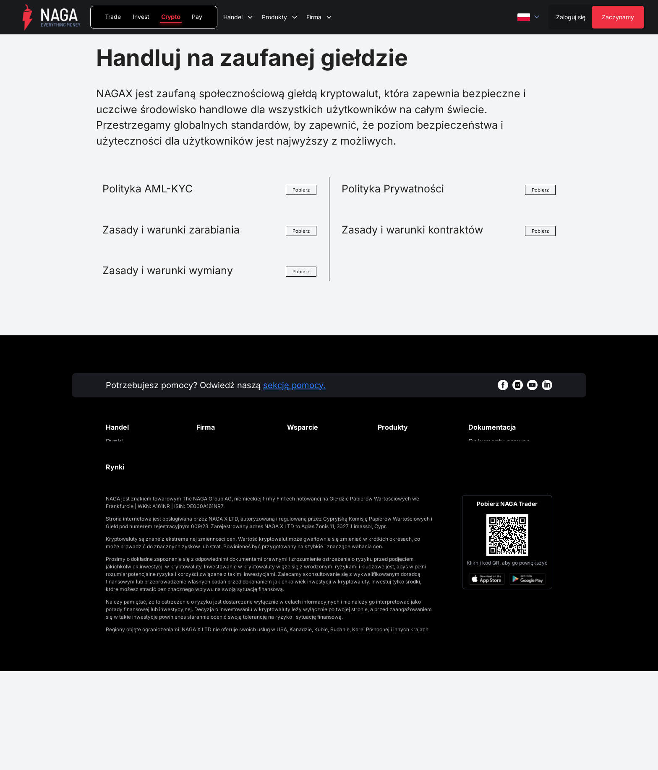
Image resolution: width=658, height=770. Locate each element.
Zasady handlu (129, 505)
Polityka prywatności (501, 454)
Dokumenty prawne (499, 441)
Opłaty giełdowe (131, 492)
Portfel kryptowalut (408, 441)
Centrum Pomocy (314, 441)
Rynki (114, 441)
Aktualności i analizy (228, 467)
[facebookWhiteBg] (503, 385)
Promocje (211, 454)
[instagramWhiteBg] (517, 385)
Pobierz (300, 190)
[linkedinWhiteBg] (547, 385)
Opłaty (116, 467)
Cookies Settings (495, 479)
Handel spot (125, 454)
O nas (205, 441)
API (111, 517)
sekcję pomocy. (294, 385)
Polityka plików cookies (505, 467)
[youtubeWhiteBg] (532, 385)
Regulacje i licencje (226, 492)
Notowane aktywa (134, 479)
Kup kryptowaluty (405, 454)
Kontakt (208, 479)
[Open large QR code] (507, 634)
